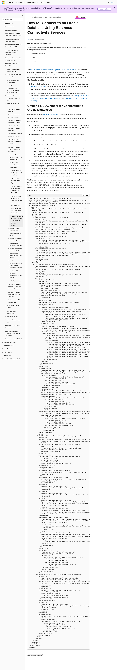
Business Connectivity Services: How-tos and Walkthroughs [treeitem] (16, 157)
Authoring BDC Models (38, 86)
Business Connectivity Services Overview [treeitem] (14, 116)
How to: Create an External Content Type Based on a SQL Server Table (53, 70)
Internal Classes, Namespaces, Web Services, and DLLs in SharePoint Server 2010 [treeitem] (13, 89)
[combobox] (12, 19)
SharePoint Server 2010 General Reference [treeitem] (13, 70)
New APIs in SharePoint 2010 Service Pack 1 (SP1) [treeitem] (13, 46)
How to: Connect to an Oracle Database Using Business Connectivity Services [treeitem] (17, 221)
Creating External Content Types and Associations (46, 17)
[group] (58, 423)
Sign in (113, 2)
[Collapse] (22, 15)
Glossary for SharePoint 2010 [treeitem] (13, 339)
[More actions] (88, 17)
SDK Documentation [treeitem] (11, 30)
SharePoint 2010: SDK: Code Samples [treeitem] (13, 81)
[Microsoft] (3, 2)
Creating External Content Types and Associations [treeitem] (16, 173)
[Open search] (108, 2)
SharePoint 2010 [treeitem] (8, 23)
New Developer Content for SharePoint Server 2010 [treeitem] (13, 40)
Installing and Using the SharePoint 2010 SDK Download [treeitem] (11, 52)
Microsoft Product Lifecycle (53, 8)
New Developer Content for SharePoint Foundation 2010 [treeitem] (13, 35)
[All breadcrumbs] (29, 17)
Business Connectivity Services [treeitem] (14, 110)
